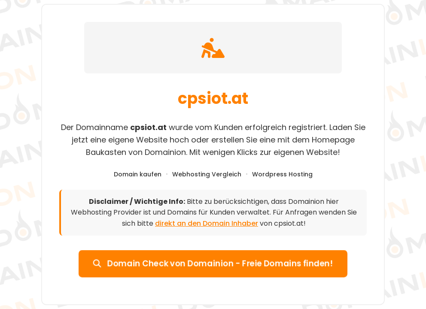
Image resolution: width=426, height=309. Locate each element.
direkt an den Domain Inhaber (206, 223)
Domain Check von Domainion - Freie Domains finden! (213, 263)
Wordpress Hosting (282, 174)
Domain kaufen (137, 174)
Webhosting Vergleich (206, 174)
